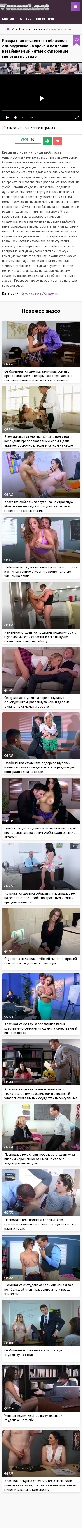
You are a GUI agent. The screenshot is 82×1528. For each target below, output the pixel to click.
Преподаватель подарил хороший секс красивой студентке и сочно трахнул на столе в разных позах (40, 1224)
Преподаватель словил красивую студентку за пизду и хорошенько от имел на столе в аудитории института (39, 1158)
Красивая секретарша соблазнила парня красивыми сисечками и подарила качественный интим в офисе (40, 1028)
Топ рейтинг (44, 19)
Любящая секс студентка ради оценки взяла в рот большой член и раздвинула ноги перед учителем (38, 1289)
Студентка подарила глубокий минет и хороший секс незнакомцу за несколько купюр (40, 960)
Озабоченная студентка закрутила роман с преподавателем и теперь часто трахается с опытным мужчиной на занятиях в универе (38, 375)
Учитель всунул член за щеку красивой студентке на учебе (33, 1417)
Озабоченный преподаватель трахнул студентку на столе (33, 1352)
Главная (8, 19)
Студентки (52, 293)
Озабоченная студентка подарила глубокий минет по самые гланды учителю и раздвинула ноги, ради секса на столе (39, 767)
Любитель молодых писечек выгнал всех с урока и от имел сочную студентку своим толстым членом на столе (41, 571)
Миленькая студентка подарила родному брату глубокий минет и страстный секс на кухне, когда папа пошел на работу (40, 636)
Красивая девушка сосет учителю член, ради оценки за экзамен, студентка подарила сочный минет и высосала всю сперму (40, 1485)
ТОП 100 (24, 19)
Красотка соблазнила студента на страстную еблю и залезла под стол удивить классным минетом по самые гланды (38, 506)
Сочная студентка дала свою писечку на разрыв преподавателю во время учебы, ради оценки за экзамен (40, 832)
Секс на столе (31, 293)
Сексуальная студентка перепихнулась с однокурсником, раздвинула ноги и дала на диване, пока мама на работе (37, 701)
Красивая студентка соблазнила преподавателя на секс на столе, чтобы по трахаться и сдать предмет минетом (40, 897)
